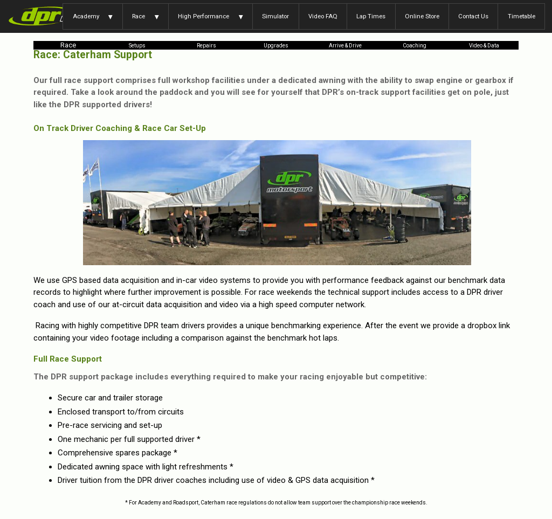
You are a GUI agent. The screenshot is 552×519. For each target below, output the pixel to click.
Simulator (275, 16)
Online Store (422, 16)
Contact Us (473, 16)
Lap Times (370, 16)
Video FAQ (322, 16)
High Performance (203, 16)
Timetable (521, 16)
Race (138, 16)
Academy (86, 16)
